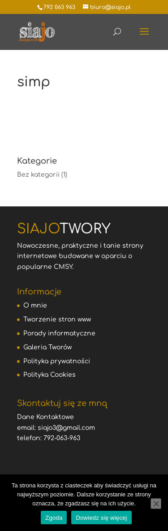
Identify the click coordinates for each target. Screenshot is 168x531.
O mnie (35, 305)
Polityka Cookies (49, 374)
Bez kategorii (38, 174)
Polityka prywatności (56, 361)
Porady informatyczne (59, 333)
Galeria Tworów (47, 347)
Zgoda (53, 517)
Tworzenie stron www (57, 319)
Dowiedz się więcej (101, 517)
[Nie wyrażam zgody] (156, 503)
